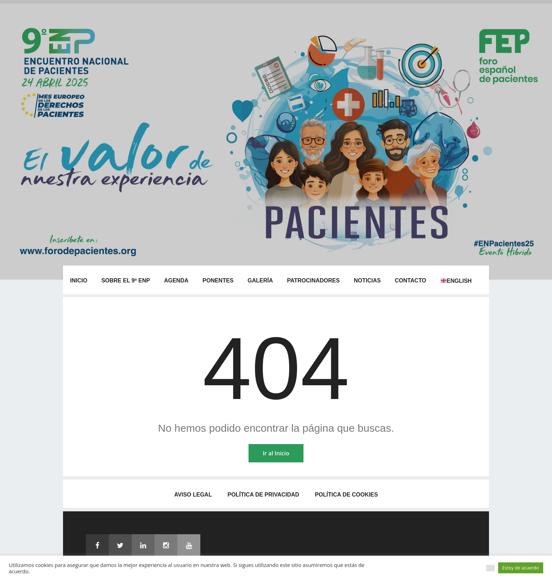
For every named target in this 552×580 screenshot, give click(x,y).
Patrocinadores (313, 280)
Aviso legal (193, 495)
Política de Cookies (346, 495)
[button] (490, 568)
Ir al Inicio (276, 453)
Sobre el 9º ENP (125, 280)
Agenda (176, 280)
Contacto (410, 280)
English (456, 281)
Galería (260, 280)
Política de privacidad (263, 495)
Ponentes (217, 280)
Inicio (78, 280)
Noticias (367, 280)
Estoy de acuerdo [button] (520, 568)
